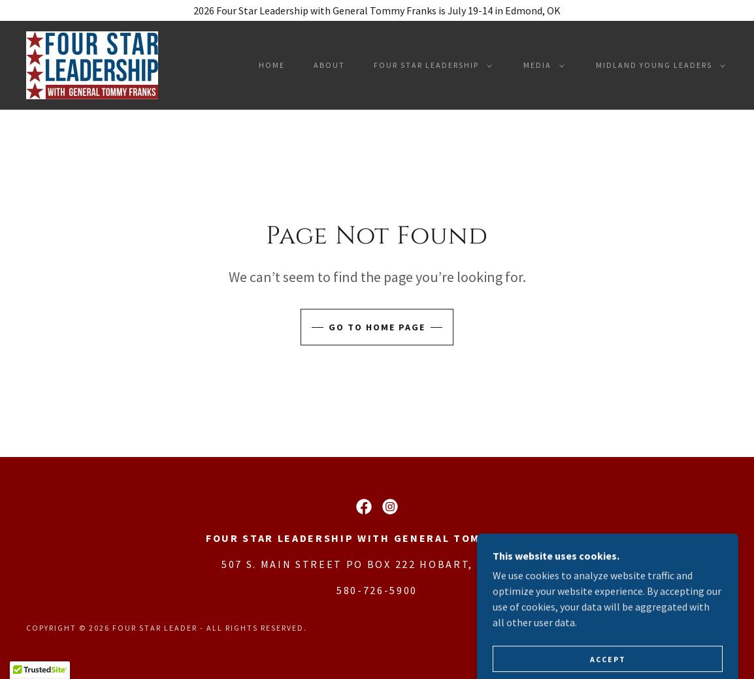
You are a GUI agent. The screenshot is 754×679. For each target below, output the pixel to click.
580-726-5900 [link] (377, 590)
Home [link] (272, 65)
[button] (430, 65)
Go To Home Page (377, 327)
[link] (92, 64)
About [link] (329, 65)
